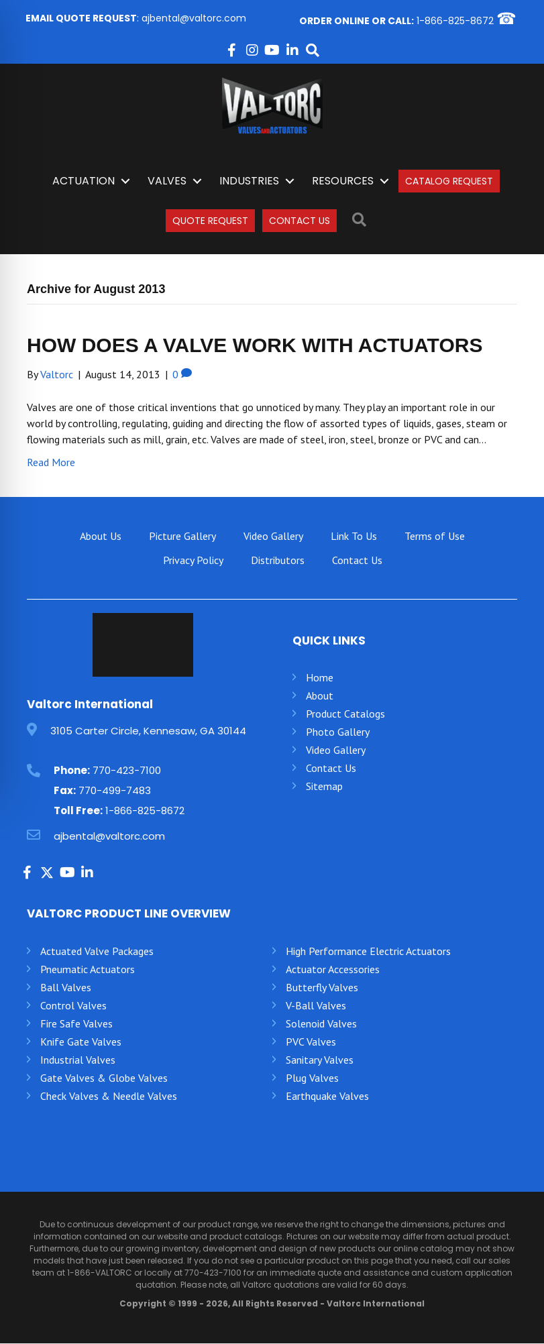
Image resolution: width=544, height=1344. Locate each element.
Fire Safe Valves (76, 1024)
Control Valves (73, 1006)
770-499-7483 (114, 790)
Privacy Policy (193, 560)
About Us (100, 536)
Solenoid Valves (321, 1024)
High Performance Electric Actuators (368, 951)
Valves (167, 181)
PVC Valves (311, 1042)
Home (319, 678)
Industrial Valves (77, 1060)
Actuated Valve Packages (97, 951)
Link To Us (354, 536)
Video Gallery (273, 536)
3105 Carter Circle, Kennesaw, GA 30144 (148, 731)
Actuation (83, 181)
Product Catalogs (345, 714)
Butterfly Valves (322, 988)
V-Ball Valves (316, 1006)
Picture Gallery (182, 536)
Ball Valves (65, 988)
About (319, 696)
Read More (51, 462)
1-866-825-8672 (455, 20)
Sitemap (324, 786)
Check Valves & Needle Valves (108, 1096)
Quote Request (210, 220)
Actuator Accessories (333, 969)
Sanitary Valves (319, 1060)
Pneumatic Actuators (87, 969)
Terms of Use (434, 536)
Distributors (278, 560)
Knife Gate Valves (80, 1042)
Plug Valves (312, 1078)
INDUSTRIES (249, 181)
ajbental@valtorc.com (194, 18)
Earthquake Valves (327, 1096)
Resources (343, 181)
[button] (232, 51)
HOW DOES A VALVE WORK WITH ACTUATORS (254, 345)
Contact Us (299, 220)
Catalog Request (449, 181)
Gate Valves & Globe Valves (104, 1078)
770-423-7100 (127, 770)
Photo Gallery (338, 732)
